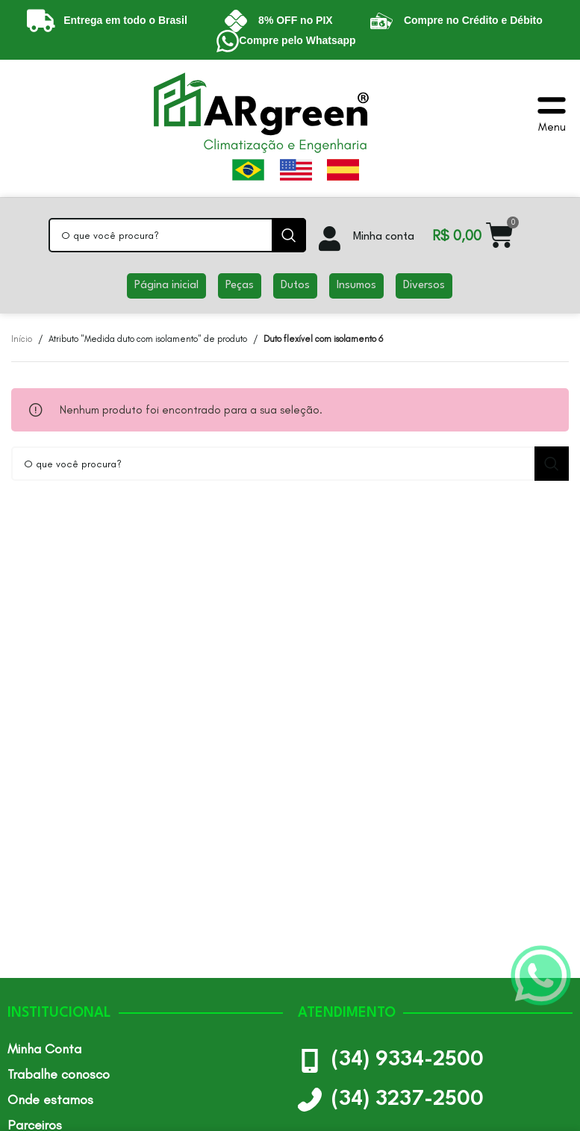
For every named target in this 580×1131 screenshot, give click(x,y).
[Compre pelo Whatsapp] (227, 41)
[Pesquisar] (177, 235)
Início (21, 339)
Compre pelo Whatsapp (297, 40)
